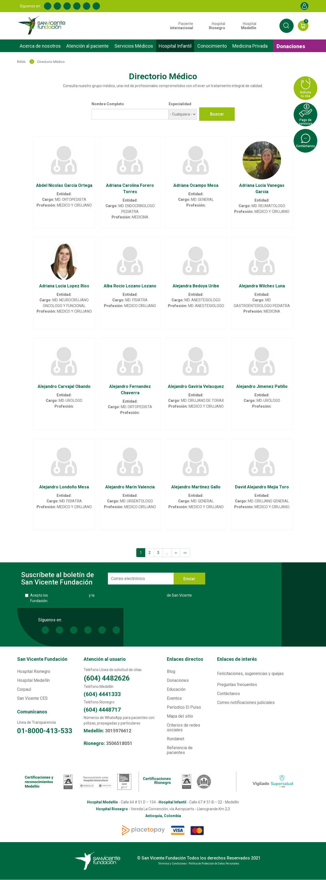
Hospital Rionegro (33, 671)
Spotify (96, 6)
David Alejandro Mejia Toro (262, 486)
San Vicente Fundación (42, 659)
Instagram (86, 6)
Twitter (67, 6)
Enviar (189, 578)
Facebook (47, 6)
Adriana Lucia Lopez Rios (64, 285)
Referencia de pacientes (180, 750)
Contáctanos (228, 693)
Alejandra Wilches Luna (262, 285)
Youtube (77, 6)
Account (304, 6)
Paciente (181, 26)
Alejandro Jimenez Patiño (262, 386)
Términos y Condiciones (68, 595)
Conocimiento (212, 46)
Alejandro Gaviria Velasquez (196, 386)
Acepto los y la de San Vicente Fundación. (111, 598)
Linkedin (57, 6)
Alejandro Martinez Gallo (195, 486)
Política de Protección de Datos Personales (130, 595)
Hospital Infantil (175, 46)
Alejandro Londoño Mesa (64, 486)
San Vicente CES (32, 698)
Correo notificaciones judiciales (246, 702)
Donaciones (291, 46)
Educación (176, 689)
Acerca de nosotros (40, 46)
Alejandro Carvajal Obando (64, 386)
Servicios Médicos (133, 46)
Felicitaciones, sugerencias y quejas (250, 673)
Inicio (21, 61)
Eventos (174, 698)
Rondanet (175, 738)
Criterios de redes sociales (183, 727)
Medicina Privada (250, 46)
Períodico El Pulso (184, 707)
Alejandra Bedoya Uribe (196, 285)
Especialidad (180, 104)
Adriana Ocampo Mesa (195, 185)
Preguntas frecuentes (237, 684)
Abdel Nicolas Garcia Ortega (64, 185)
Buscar (217, 114)
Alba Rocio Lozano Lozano (130, 285)
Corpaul (24, 689)
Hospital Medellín (33, 680)
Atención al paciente (87, 46)
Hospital (217, 26)
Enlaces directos (185, 659)
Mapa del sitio (180, 716)
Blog (171, 671)
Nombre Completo (108, 104)
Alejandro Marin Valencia (130, 486)
